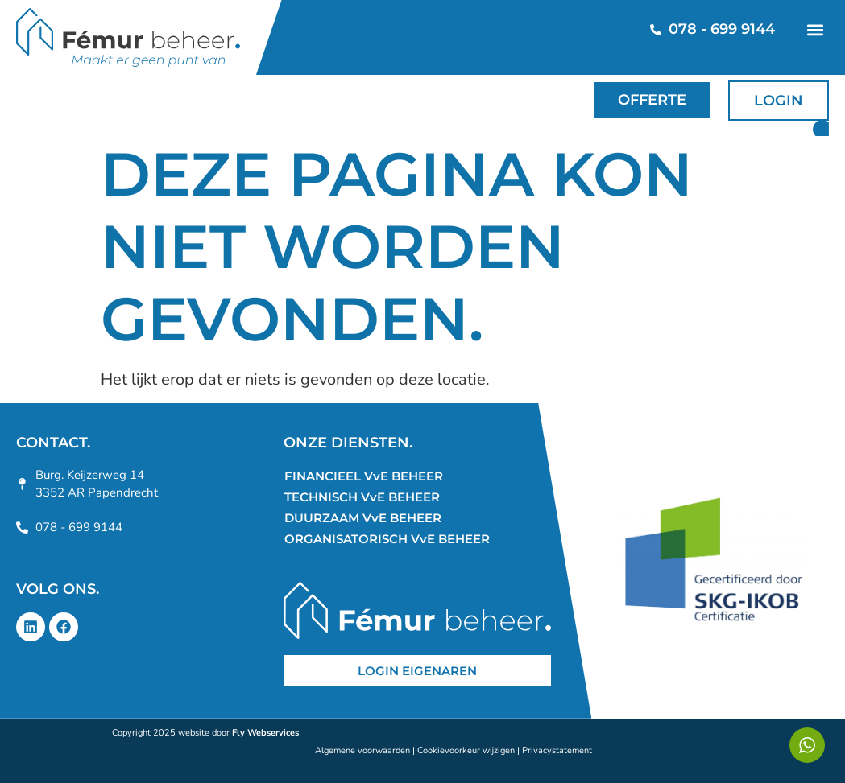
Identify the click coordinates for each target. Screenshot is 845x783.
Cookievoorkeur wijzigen (466, 750)
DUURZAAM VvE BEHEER (362, 517)
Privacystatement (557, 750)
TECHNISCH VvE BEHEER (362, 497)
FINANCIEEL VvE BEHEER (363, 476)
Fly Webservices (265, 733)
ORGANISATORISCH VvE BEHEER (387, 538)
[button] (815, 29)
